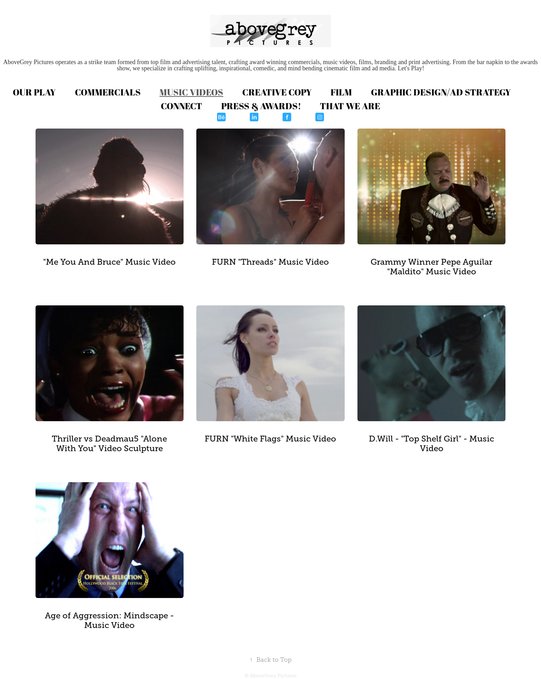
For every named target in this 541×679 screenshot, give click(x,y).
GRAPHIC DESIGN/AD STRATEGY (441, 92)
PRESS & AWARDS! (261, 106)
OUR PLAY (34, 92)
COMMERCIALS (108, 92)
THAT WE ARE (350, 106)
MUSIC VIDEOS (191, 92)
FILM (341, 92)
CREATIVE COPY (277, 92)
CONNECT (181, 106)
